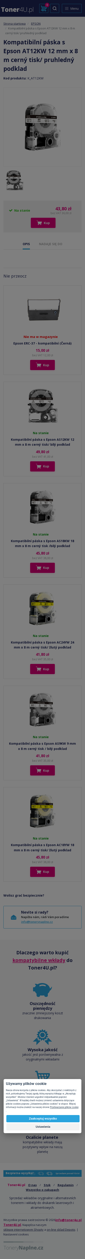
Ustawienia (43, 1126)
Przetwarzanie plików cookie (64, 1107)
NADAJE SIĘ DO (50, 244)
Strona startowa (14, 24)
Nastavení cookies (16, 1234)
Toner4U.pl (12, 1225)
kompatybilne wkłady (38, 960)
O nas (32, 1185)
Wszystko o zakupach (42, 1190)
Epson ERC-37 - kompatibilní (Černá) (42, 343)
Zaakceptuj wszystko (43, 1118)
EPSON (36, 24)
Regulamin (66, 1185)
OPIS (26, 244)
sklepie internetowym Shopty (23, 1230)
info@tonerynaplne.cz (37, 922)
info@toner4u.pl (68, 1220)
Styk (47, 1185)
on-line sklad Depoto (61, 1230)
